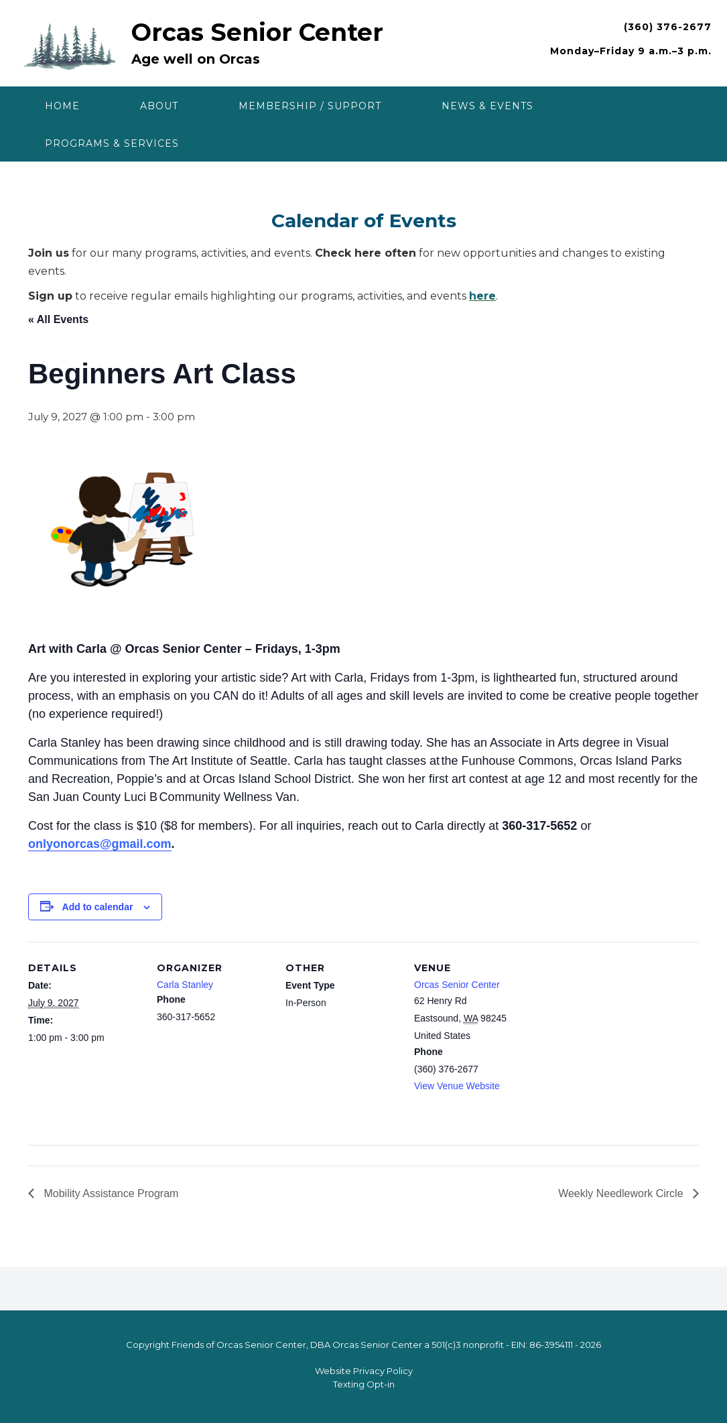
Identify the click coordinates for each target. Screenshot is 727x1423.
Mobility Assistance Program (109, 1193)
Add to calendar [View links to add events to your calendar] (97, 907)
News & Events (487, 106)
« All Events (58, 319)
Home (62, 106)
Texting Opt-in (364, 1384)
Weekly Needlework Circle (622, 1193)
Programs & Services (112, 143)
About (159, 106)
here (482, 296)
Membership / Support (310, 106)
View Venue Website (457, 1085)
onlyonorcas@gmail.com (100, 844)
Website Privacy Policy (364, 1370)
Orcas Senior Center (257, 32)
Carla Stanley (185, 984)
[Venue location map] (613, 1034)
